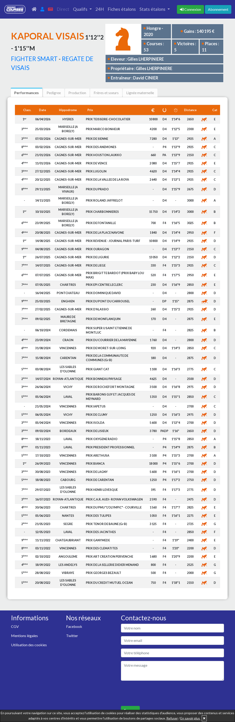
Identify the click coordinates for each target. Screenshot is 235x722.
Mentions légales (24, 635)
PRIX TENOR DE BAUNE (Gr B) (106, 524)
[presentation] (156, 693)
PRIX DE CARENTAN (100, 480)
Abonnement (218, 9)
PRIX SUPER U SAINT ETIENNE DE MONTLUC (109, 330)
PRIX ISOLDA (95, 422)
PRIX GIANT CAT (97, 369)
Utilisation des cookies (29, 645)
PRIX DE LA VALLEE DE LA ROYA (107, 179)
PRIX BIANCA (95, 463)
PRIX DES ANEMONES (101, 147)
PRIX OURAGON (97, 249)
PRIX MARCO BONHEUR (103, 129)
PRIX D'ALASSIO (97, 309)
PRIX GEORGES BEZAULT (103, 573)
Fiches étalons (122, 9)
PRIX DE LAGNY (97, 472)
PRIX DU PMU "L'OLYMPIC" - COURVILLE (114, 507)
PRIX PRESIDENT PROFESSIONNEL (110, 447)
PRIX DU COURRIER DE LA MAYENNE (111, 340)
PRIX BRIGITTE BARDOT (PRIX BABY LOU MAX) (115, 275)
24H (99, 9)
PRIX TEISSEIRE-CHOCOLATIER (108, 119)
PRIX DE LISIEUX (97, 431)
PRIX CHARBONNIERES (102, 212)
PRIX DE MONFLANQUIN (103, 319)
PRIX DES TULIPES (98, 515)
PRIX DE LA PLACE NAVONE (105, 232)
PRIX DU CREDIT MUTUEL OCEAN (109, 582)
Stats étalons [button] (153, 9)
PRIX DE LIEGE (96, 265)
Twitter (72, 635)
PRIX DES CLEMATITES (102, 548)
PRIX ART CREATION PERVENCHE (109, 556)
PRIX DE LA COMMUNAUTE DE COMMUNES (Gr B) (107, 358)
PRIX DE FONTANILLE (101, 223)
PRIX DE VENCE (96, 163)
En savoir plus (190, 718)
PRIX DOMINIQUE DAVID (103, 293)
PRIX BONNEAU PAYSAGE (104, 379)
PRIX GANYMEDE (98, 540)
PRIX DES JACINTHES (101, 532)
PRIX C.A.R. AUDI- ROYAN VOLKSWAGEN (114, 499)
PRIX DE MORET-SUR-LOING (106, 348)
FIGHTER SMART (34, 58)
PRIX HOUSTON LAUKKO (104, 155)
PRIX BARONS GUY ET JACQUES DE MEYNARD (110, 397)
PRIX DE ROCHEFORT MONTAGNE (110, 387)
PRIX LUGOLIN (96, 171)
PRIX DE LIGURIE (97, 257)
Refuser (172, 718)
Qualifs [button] (80, 9)
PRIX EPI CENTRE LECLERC (104, 285)
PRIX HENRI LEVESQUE (102, 490)
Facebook (74, 626)
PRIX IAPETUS (96, 406)
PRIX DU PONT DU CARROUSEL (108, 301)
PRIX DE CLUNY (96, 414)
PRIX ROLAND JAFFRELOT (104, 200)
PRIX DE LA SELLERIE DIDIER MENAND (112, 565)
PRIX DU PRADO (97, 189)
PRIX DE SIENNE (97, 138)
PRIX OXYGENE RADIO (102, 439)
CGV (15, 626)
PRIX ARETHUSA (97, 455)
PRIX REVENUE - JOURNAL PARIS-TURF (113, 241)
